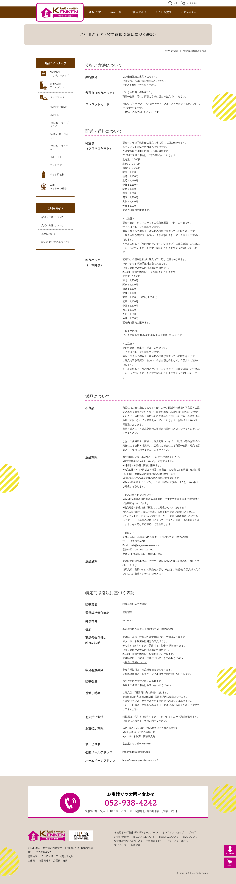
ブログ (192, 832)
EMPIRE (54, 115)
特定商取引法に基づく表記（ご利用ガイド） (138, 841)
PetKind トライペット (59, 147)
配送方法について (169, 836)
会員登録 (135, 845)
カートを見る (191, 3)
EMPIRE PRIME (58, 107)
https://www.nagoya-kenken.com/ (140, 760)
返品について (48, 234)
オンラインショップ (173, 832)
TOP (167, 51)
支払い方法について (52, 225)
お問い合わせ (121, 836)
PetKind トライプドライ (59, 125)
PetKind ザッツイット (59, 136)
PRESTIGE (56, 157)
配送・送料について (52, 217)
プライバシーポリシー (179, 841)
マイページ (120, 845)
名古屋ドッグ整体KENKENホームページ (136, 832)
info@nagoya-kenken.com (145, 545)
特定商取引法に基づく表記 (55, 242)
